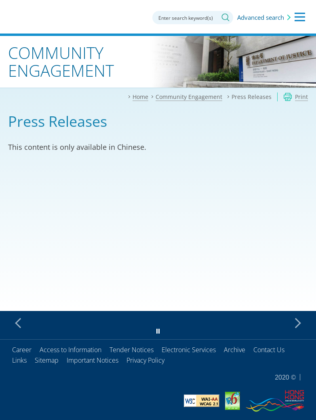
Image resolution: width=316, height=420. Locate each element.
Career (22, 349)
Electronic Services (189, 349)
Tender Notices (132, 349)
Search (225, 17)
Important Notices (92, 360)
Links (19, 360)
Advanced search (260, 17)
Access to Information (70, 349)
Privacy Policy (145, 360)
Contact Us (268, 349)
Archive (234, 349)
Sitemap (47, 360)
